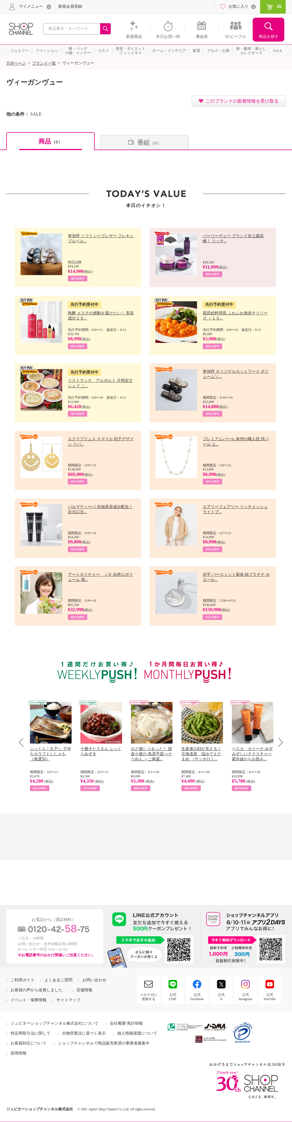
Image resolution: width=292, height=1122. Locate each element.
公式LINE (173, 997)
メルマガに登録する (148, 997)
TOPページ (16, 63)
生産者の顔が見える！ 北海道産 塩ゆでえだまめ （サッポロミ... (201, 754)
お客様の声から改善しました (36, 990)
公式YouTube (269, 997)
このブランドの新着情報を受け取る (242, 101)
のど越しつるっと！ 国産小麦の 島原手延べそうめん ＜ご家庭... (151, 754)
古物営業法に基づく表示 (84, 1033)
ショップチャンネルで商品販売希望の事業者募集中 (104, 1043)
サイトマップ (68, 1000)
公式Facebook (197, 997)
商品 (50, 141)
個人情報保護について (137, 1033)
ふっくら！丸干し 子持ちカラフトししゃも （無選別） (50, 754)
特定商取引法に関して (30, 1033)
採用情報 (19, 1053)
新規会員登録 (70, 6)
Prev (23, 742)
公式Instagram (245, 997)
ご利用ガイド (23, 980)
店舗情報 (84, 990)
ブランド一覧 (44, 63)
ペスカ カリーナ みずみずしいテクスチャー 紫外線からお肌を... (252, 754)
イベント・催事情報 (28, 1000)
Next (278, 742)
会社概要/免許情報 (126, 1023)
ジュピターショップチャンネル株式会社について (54, 1023)
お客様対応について (28, 1043)
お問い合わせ (94, 980)
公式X (221, 997)
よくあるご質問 (58, 980)
